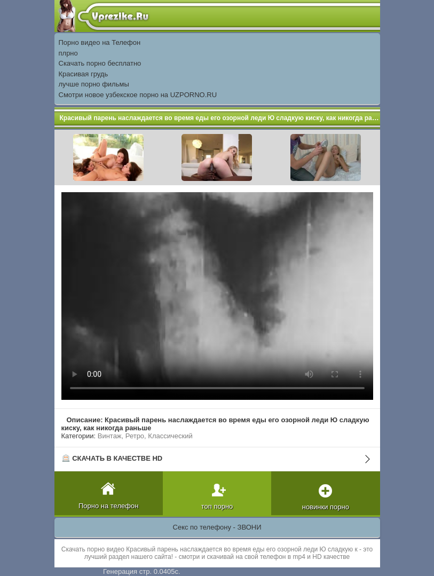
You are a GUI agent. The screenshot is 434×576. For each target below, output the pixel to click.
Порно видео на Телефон (100, 42)
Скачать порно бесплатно (100, 63)
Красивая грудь (83, 74)
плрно (68, 53)
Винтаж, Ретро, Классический (145, 436)
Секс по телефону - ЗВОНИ (217, 527)
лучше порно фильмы (94, 84)
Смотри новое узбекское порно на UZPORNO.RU (138, 95)
